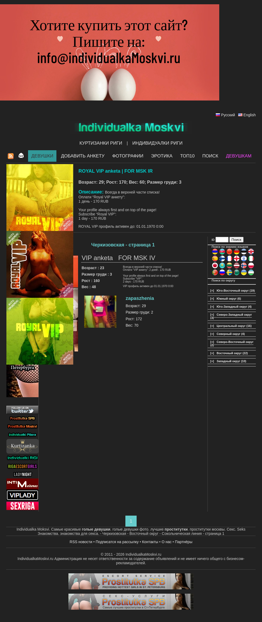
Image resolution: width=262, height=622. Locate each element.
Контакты (150, 542)
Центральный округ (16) (234, 325)
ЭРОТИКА (161, 156)
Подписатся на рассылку (117, 542)
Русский (228, 115)
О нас (166, 542)
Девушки (42, 156)
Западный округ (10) (231, 361)
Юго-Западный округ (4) (234, 306)
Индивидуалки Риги (157, 143)
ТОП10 (187, 156)
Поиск (210, 156)
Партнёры (183, 542)
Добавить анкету (83, 156)
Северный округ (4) (231, 333)
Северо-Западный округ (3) (231, 316)
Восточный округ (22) (232, 353)
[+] (212, 290)
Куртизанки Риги (100, 143)
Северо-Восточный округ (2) (232, 343)
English (250, 115)
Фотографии (128, 156)
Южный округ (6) (229, 298)
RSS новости (81, 542)
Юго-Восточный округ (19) (236, 290)
